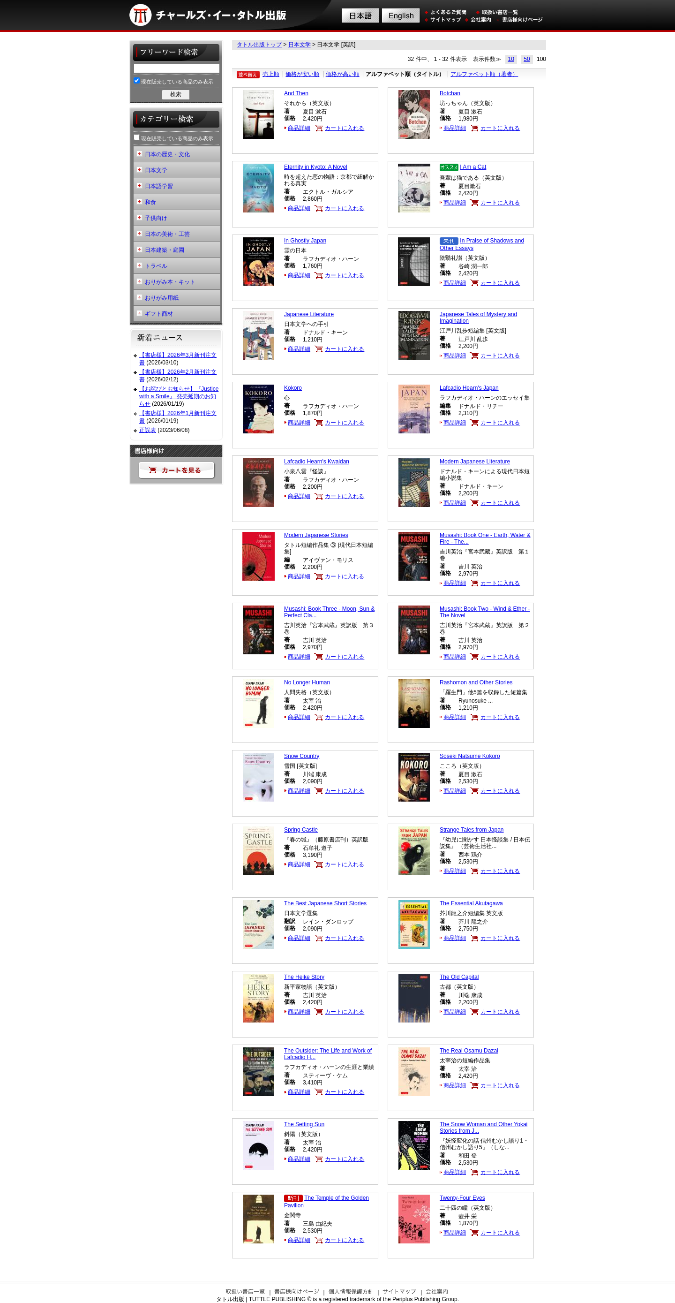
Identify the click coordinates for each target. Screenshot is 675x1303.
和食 (150, 202)
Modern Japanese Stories (316, 535)
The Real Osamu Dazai (469, 1050)
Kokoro (293, 388)
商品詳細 (299, 128)
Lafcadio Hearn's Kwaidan (316, 461)
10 (511, 59)
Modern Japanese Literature (475, 461)
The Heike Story (304, 977)
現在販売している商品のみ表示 (173, 80)
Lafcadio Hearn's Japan (469, 388)
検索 (175, 94)
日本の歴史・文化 (167, 154)
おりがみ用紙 (162, 298)
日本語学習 (159, 186)
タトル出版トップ (259, 44)
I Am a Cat (473, 167)
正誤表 (147, 430)
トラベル (156, 266)
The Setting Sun (304, 1124)
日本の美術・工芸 (167, 234)
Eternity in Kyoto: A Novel (315, 167)
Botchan (450, 93)
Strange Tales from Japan (472, 829)
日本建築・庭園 (164, 250)
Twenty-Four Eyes (462, 1198)
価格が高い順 (343, 74)
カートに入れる (344, 128)
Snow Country (301, 756)
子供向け (156, 218)
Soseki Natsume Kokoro (470, 756)
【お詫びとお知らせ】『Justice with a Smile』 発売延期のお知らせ (178, 396)
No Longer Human (307, 682)
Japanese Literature (309, 314)
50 (527, 59)
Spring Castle (301, 829)
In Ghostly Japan (305, 240)
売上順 (270, 74)
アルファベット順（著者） (484, 74)
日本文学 (299, 44)
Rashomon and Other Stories (476, 682)
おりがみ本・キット (170, 282)
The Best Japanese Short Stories (325, 903)
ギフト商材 (159, 314)
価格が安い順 (302, 74)
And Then (296, 93)
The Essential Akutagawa (471, 903)
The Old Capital (459, 977)
